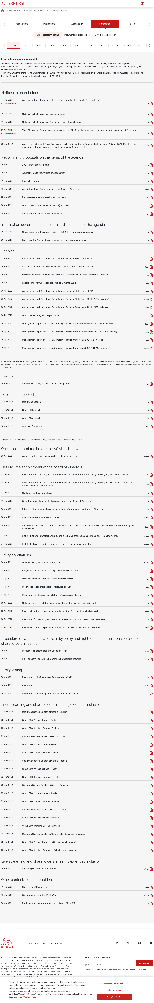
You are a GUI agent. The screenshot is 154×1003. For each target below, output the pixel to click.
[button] (4, 24)
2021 (26, 45)
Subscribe (144, 963)
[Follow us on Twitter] (128, 943)
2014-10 (114, 45)
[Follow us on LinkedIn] (117, 943)
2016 (89, 45)
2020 (39, 45)
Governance (31, 11)
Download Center (15, 11)
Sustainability (76, 24)
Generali (5, 958)
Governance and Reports (106, 35)
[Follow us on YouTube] (151, 943)
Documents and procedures (77, 35)
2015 (102, 45)
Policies (133, 24)
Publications (49, 24)
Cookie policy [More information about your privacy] (29, 997)
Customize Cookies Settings (115, 983)
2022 (14, 45)
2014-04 (127, 45)
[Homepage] (2, 11)
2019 (52, 45)
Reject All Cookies (114, 990)
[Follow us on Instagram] (140, 943)
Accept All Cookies (115, 997)
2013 (140, 45)
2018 (64, 45)
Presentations (21, 24)
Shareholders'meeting (50, 11)
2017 (77, 45)
